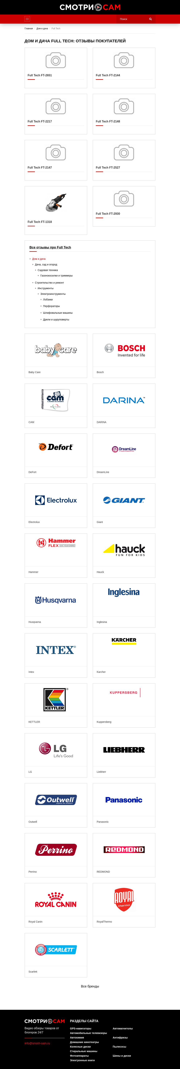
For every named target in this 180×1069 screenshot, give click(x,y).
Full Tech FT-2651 (56, 68)
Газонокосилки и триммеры (56, 275)
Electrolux (56, 506)
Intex (56, 655)
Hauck (124, 555)
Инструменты (45, 288)
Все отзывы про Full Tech (50, 247)
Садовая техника (48, 270)
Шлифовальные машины (58, 312)
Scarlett (56, 955)
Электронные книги (82, 1060)
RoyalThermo (124, 905)
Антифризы (120, 1037)
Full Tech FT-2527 (124, 160)
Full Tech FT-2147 (56, 160)
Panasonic (124, 805)
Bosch (124, 356)
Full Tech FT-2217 (56, 114)
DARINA (124, 406)
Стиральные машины (83, 1051)
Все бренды (90, 986)
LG (56, 755)
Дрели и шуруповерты (56, 319)
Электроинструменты (53, 293)
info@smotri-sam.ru (37, 1043)
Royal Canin (56, 905)
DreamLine (124, 456)
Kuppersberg (124, 705)
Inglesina (124, 605)
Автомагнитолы (123, 1028)
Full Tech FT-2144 (124, 68)
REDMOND (124, 855)
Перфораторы (51, 306)
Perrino (56, 855)
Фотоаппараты (79, 1055)
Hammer (56, 555)
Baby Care (56, 356)
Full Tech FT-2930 (124, 206)
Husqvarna (56, 605)
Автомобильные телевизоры (88, 1033)
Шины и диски (122, 1055)
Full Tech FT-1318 (56, 210)
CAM (56, 406)
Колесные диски (80, 1046)
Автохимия (77, 1037)
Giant (124, 506)
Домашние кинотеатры (84, 1042)
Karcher (124, 655)
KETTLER (56, 705)
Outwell (56, 805)
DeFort (56, 456)
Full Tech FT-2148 (124, 114)
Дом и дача (38, 258)
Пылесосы (119, 1046)
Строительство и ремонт (49, 282)
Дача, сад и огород (46, 264)
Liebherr (124, 755)
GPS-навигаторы (80, 1028)
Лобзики (48, 299)
